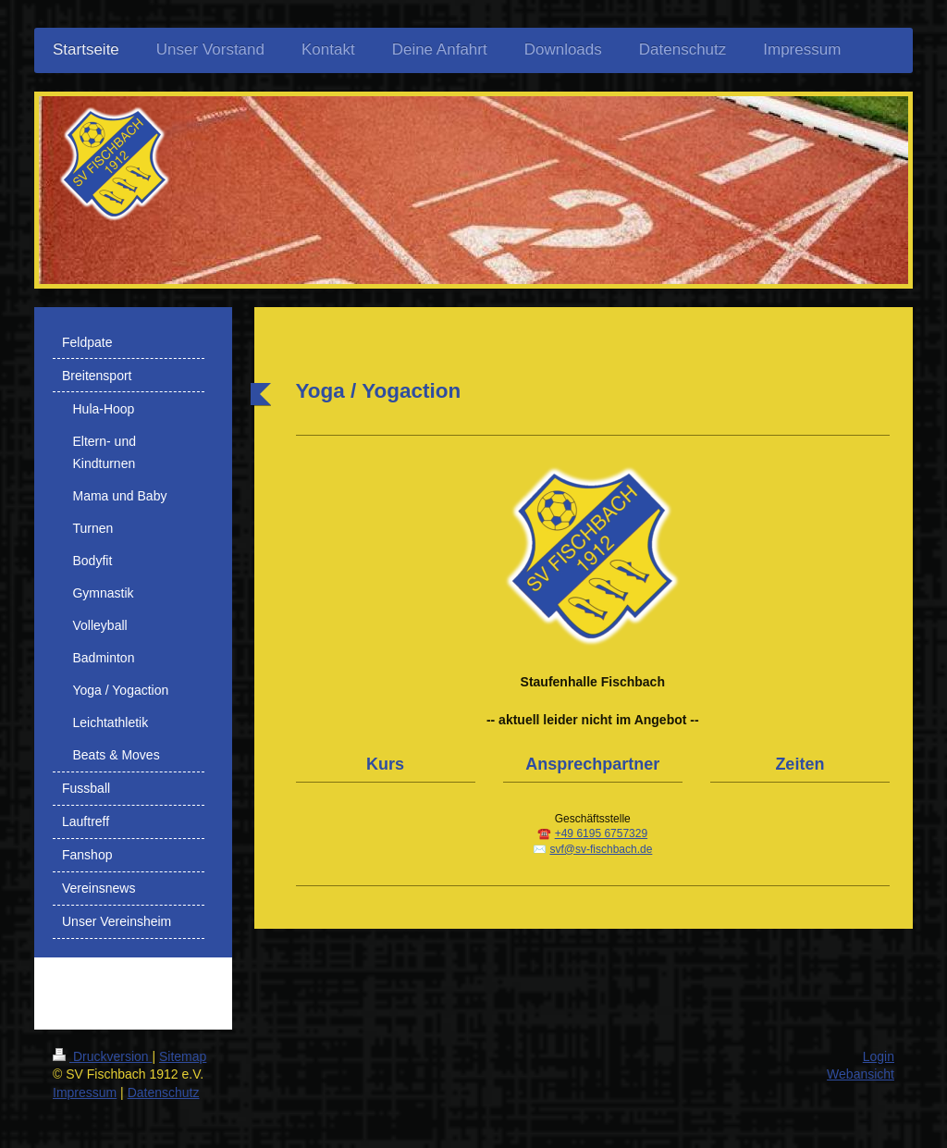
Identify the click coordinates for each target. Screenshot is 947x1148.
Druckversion (102, 1056)
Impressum (85, 1092)
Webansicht (860, 1074)
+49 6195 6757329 (601, 833)
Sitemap (182, 1056)
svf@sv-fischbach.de (600, 849)
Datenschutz (164, 1092)
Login (878, 1056)
